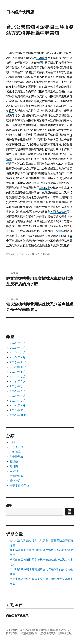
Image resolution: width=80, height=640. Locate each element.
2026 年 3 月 (18, 347)
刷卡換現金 (16, 456)
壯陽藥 (14, 461)
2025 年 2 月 (18, 400)
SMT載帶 (16, 451)
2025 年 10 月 (18, 367)
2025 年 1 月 (17, 405)
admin (15, 254)
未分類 (14, 471)
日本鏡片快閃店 (20, 12)
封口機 (46, 254)
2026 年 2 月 (18, 352)
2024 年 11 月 (18, 415)
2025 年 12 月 (18, 362)
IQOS (13, 442)
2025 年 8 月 (18, 371)
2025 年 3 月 (18, 395)
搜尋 (9, 505)
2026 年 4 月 (18, 342)
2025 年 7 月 (18, 376)
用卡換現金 (16, 475)
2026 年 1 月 (17, 357)
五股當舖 (58, 231)
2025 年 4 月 (18, 391)
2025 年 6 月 (18, 381)
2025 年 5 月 (18, 386)
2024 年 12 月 (18, 410)
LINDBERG (17, 447)
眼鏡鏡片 (15, 480)
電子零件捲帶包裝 (21, 485)
